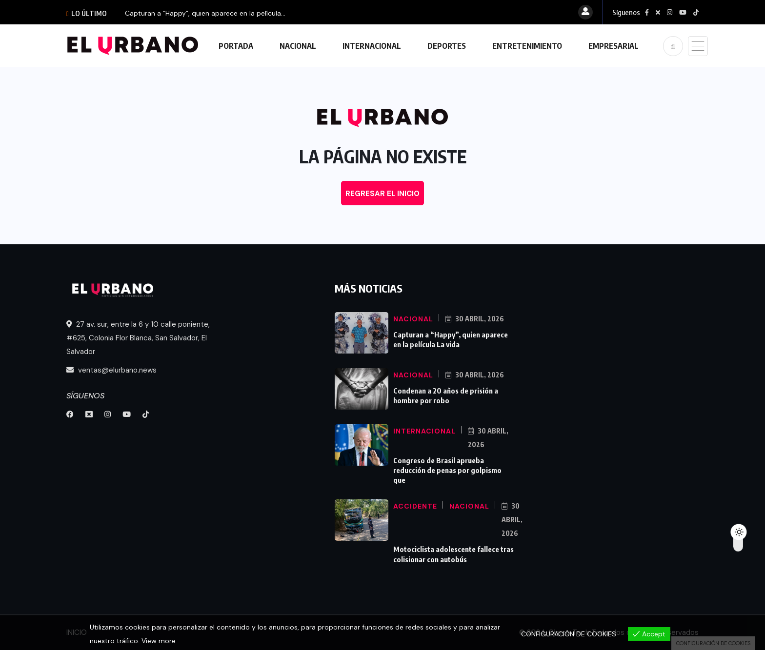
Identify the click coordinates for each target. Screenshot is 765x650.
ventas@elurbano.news (111, 370)
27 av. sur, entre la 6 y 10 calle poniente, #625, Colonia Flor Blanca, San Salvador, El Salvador (138, 337)
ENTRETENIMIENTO (527, 46)
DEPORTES (446, 46)
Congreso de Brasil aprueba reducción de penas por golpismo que (447, 470)
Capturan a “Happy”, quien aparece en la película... (205, 13)
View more (158, 640)
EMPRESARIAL (613, 46)
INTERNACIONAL (371, 46)
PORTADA (236, 46)
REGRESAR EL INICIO (382, 193)
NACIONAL (298, 46)
